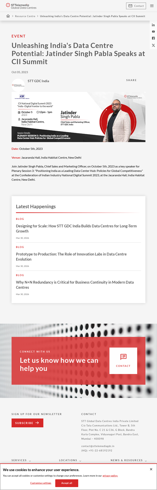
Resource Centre (25, 16)
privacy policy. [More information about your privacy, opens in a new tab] (110, 475)
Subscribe (27, 423)
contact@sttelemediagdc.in (97, 446)
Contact (136, 6)
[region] (78, 476)
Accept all (66, 483)
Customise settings (40, 483)
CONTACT (89, 414)
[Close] (151, 469)
